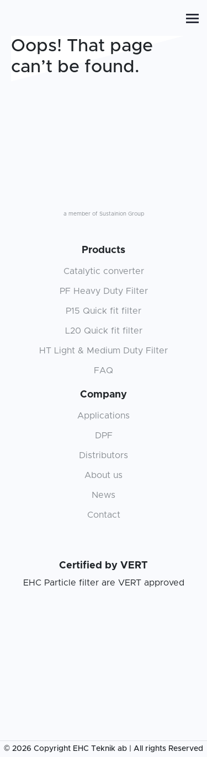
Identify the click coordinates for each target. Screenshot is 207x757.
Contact (103, 515)
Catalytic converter (103, 271)
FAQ (103, 370)
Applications (103, 415)
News (103, 495)
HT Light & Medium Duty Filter (103, 350)
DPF (104, 435)
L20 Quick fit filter (103, 330)
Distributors (103, 455)
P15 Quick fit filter (103, 311)
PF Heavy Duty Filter (104, 291)
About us (103, 475)
